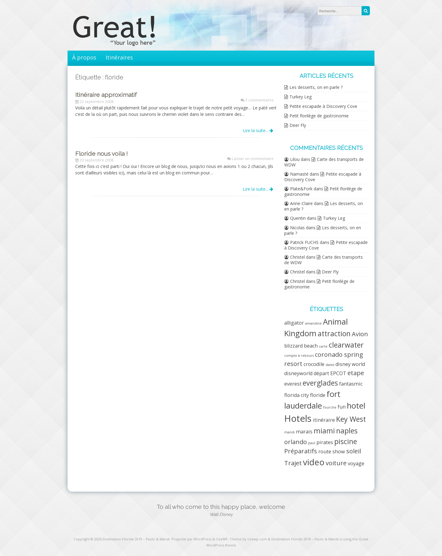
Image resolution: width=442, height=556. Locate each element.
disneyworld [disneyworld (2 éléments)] (298, 373)
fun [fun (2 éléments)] (342, 406)
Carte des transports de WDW (324, 162)
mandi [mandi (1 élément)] (289, 432)
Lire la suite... (258, 130)
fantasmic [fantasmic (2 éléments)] (351, 383)
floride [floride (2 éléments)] (317, 395)
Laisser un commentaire (252, 158)
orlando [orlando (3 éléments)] (295, 442)
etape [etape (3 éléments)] (355, 373)
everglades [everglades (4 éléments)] (320, 383)
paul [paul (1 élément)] (311, 443)
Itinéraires (119, 57)
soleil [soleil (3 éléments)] (353, 451)
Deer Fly (297, 125)
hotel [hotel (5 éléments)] (356, 405)
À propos (84, 57)
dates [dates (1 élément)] (330, 365)
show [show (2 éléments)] (338, 451)
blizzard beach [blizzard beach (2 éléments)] (301, 345)
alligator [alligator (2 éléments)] (294, 322)
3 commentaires (259, 100)
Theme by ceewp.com (248, 539)
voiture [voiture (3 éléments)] (336, 463)
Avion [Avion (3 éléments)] (360, 334)
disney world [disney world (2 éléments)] (350, 364)
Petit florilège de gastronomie (319, 116)
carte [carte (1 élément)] (323, 346)
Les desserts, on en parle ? (316, 87)
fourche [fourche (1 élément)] (329, 407)
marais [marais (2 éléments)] (304, 431)
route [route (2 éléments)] (324, 451)
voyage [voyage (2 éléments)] (356, 463)
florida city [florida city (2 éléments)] (296, 395)
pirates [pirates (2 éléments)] (324, 442)
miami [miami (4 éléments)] (324, 431)
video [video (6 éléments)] (313, 462)
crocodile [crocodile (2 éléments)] (314, 364)
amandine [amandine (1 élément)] (313, 323)
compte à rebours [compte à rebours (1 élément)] (299, 355)
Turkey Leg (300, 97)
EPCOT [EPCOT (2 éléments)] (338, 373)
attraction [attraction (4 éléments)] (334, 333)
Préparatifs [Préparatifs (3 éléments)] (300, 451)
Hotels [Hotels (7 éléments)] (298, 418)
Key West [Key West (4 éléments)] (351, 419)
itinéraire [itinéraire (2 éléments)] (324, 420)
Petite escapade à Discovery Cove (323, 106)
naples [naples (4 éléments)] (347, 431)
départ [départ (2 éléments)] (321, 373)
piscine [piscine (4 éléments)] (345, 441)
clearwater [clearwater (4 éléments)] (346, 345)
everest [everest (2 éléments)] (292, 383)
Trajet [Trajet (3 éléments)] (293, 463)
